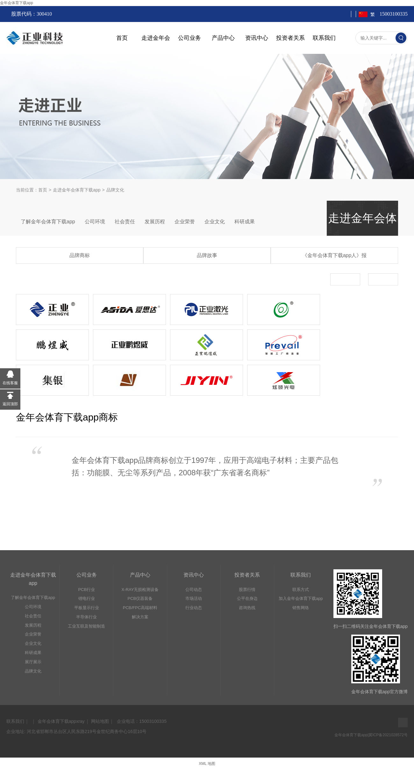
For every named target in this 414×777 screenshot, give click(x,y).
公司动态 (193, 589)
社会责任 (125, 221)
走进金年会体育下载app (76, 189)
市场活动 (193, 598)
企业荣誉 (185, 221)
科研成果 (244, 221)
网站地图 (100, 721)
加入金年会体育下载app (301, 598)
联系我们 (324, 38)
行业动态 (193, 607)
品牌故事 (207, 255)
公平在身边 (247, 598)
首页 (122, 38)
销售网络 (300, 607)
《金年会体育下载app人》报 (334, 255)
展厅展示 (33, 661)
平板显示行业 (86, 607)
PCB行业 (86, 589)
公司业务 (189, 38)
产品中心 (223, 38)
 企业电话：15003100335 (141, 721)
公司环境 (95, 221)
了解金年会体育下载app (48, 221)
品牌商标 (79, 255)
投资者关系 (290, 38)
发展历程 (155, 221)
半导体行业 (86, 617)
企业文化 (214, 221)
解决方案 (140, 617)
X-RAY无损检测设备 (140, 589)
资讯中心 (256, 38)
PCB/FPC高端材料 (140, 607)
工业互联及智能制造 (86, 626)
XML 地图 (207, 763)
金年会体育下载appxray (61, 721)
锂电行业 (86, 598)
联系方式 (300, 589)
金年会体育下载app (16, 3)
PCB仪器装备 (140, 598)
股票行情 (247, 589)
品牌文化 (33, 671)
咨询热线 (247, 607)
